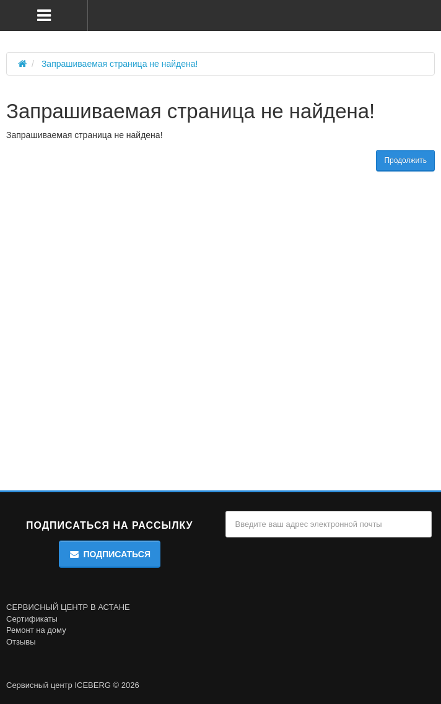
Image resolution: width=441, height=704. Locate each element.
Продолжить (405, 160)
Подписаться (110, 554)
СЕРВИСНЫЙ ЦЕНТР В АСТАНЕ (68, 607)
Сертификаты (32, 619)
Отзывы (21, 641)
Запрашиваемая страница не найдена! (119, 64)
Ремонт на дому (36, 630)
